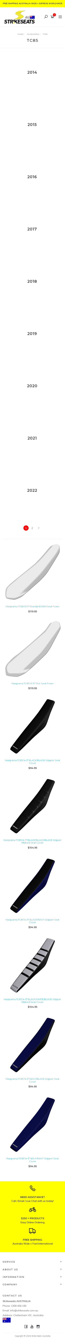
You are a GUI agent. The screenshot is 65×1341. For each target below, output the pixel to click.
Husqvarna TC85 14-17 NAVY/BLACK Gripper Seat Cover (32, 1080)
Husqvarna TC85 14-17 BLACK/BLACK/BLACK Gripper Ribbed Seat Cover (33, 841)
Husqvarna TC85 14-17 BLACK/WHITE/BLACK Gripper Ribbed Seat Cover (32, 1000)
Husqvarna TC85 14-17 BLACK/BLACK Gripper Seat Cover (32, 761)
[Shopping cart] (52, 16)
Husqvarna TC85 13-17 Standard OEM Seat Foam (32, 606)
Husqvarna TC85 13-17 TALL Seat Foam (32, 683)
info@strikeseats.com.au (24, 1310)
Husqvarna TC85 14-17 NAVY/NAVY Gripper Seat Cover (32, 1160)
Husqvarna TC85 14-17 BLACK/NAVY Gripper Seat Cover (32, 921)
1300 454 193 (18, 1305)
